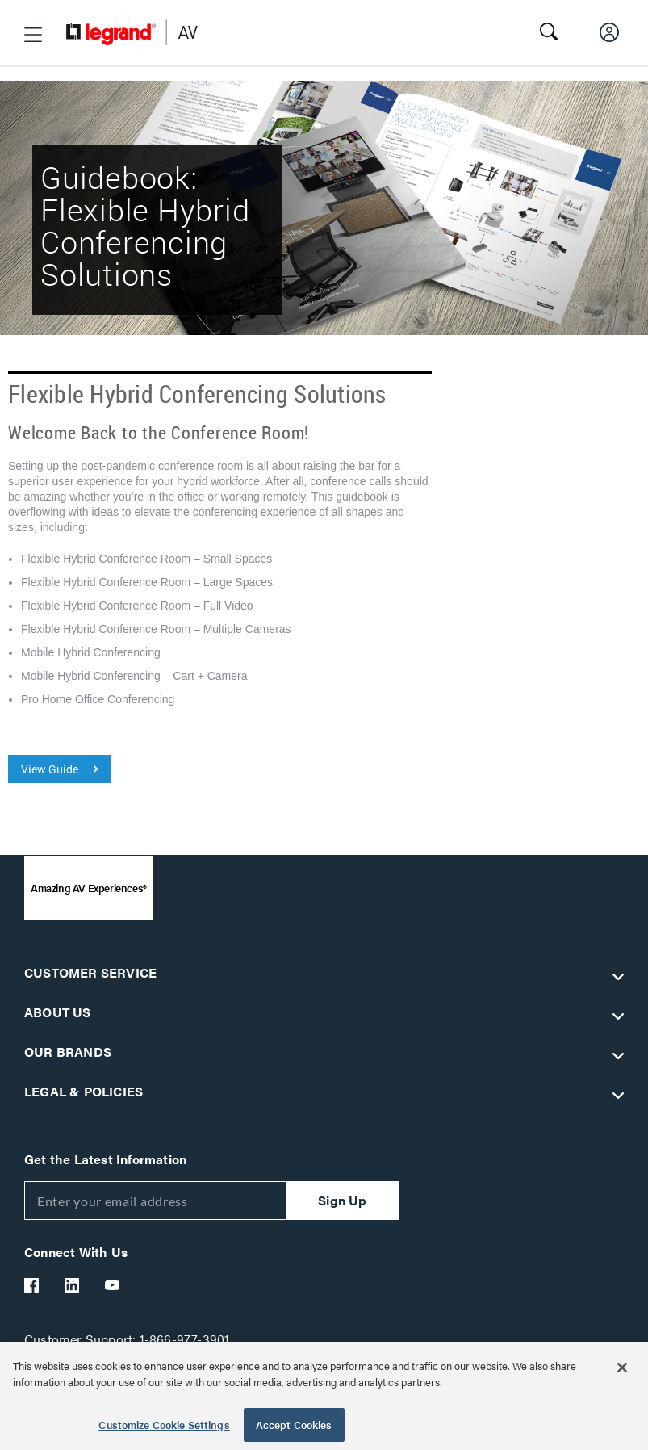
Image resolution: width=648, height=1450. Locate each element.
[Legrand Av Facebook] (32, 1285)
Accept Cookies (294, 1424)
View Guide (49, 769)
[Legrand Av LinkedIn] (73, 1285)
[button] (33, 34)
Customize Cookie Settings (163, 1424)
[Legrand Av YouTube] (113, 1285)
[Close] (622, 1367)
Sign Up (342, 1200)
